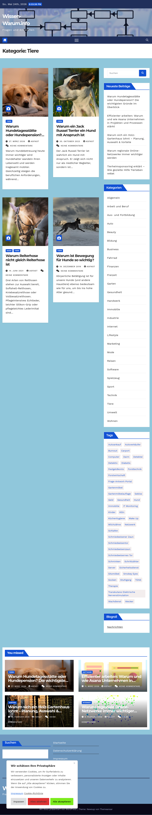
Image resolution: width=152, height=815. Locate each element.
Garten (111, 283)
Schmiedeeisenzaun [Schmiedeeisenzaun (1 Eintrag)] (119, 549)
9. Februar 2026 (94, 717)
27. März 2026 (17, 141)
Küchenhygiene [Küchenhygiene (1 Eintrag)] (116, 518)
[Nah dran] (74, 763)
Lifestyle (112, 335)
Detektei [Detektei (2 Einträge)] (138, 457)
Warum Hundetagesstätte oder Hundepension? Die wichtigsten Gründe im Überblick (23, 135)
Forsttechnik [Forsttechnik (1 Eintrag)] (135, 469)
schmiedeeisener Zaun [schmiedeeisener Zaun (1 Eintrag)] (121, 537)
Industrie (113, 318)
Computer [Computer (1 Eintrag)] (113, 457)
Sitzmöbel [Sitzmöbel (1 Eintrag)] (113, 573)
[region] (42, 785)
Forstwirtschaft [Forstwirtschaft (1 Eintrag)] (116, 475)
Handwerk (113, 300)
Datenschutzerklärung (67, 750)
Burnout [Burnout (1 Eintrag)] (112, 450)
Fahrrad (112, 258)
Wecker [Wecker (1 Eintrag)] (129, 601)
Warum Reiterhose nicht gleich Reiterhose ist (25, 260)
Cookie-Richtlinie (33, 793)
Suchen (10, 742)
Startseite (59, 742)
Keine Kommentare (21, 146)
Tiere (9, 121)
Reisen (111, 361)
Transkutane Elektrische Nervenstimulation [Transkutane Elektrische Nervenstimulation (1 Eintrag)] (121, 594)
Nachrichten (115, 626)
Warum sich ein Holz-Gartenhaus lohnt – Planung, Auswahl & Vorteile (125, 139)
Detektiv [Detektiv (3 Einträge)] (113, 463)
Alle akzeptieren (62, 801)
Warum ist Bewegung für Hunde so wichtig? (75, 258)
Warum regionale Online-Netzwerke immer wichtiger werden (125, 154)
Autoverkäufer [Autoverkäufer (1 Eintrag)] (133, 444)
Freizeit (112, 275)
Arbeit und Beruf (118, 206)
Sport (110, 386)
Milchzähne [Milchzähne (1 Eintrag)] (114, 524)
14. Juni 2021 (16, 271)
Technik (112, 395)
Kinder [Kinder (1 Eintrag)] (111, 512)
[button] (147, 40)
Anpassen (18, 801)
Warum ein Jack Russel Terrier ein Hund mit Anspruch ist (76, 130)
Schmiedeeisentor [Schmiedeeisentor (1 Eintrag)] (118, 543)
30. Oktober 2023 (70, 141)
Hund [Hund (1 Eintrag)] (137, 500)
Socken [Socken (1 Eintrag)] (112, 580)
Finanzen (113, 266)
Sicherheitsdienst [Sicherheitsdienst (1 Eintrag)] (129, 567)
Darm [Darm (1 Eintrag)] (126, 457)
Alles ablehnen (38, 801)
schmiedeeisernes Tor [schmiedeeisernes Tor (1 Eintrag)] (120, 555)
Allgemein (113, 197)
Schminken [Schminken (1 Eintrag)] (114, 561)
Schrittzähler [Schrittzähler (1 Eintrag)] (131, 561)
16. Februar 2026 (20, 717)
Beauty (111, 232)
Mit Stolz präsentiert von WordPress (58, 809)
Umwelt (112, 412)
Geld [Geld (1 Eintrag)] (110, 500)
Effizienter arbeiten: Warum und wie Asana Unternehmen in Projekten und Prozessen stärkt (111, 680)
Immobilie (113, 309)
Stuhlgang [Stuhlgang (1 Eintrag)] (125, 580)
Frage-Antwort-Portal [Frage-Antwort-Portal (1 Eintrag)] (120, 481)
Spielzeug (113, 378)
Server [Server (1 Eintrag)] (111, 567)
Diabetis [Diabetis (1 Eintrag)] (125, 463)
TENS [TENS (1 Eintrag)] (138, 580)
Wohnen (112, 421)
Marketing (113, 343)
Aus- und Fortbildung (121, 215)
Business (113, 249)
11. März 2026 (92, 686)
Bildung (112, 240)
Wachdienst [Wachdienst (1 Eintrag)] (114, 601)
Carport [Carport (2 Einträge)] (125, 450)
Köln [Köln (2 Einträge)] (121, 512)
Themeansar (106, 809)
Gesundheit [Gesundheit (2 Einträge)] (123, 500)
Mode (9, 251)
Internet (112, 326)
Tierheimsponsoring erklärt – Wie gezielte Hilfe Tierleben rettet (126, 170)
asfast (33, 141)
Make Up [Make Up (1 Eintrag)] (133, 518)
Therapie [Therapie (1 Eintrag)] (113, 586)
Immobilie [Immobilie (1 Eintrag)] (113, 506)
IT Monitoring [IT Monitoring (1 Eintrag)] (130, 506)
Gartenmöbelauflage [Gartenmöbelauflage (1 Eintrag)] (119, 493)
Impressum (60, 758)
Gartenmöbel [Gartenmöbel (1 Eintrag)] (115, 487)
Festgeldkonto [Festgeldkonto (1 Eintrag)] (116, 469)
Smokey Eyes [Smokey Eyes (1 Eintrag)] (130, 573)
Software (113, 369)
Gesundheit (114, 292)
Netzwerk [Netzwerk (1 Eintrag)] (130, 524)
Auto (110, 223)
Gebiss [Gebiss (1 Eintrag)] (138, 493)
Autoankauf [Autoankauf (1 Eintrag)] (114, 444)
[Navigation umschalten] (77, 40)
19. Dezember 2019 (71, 266)
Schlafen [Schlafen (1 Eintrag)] (113, 530)
